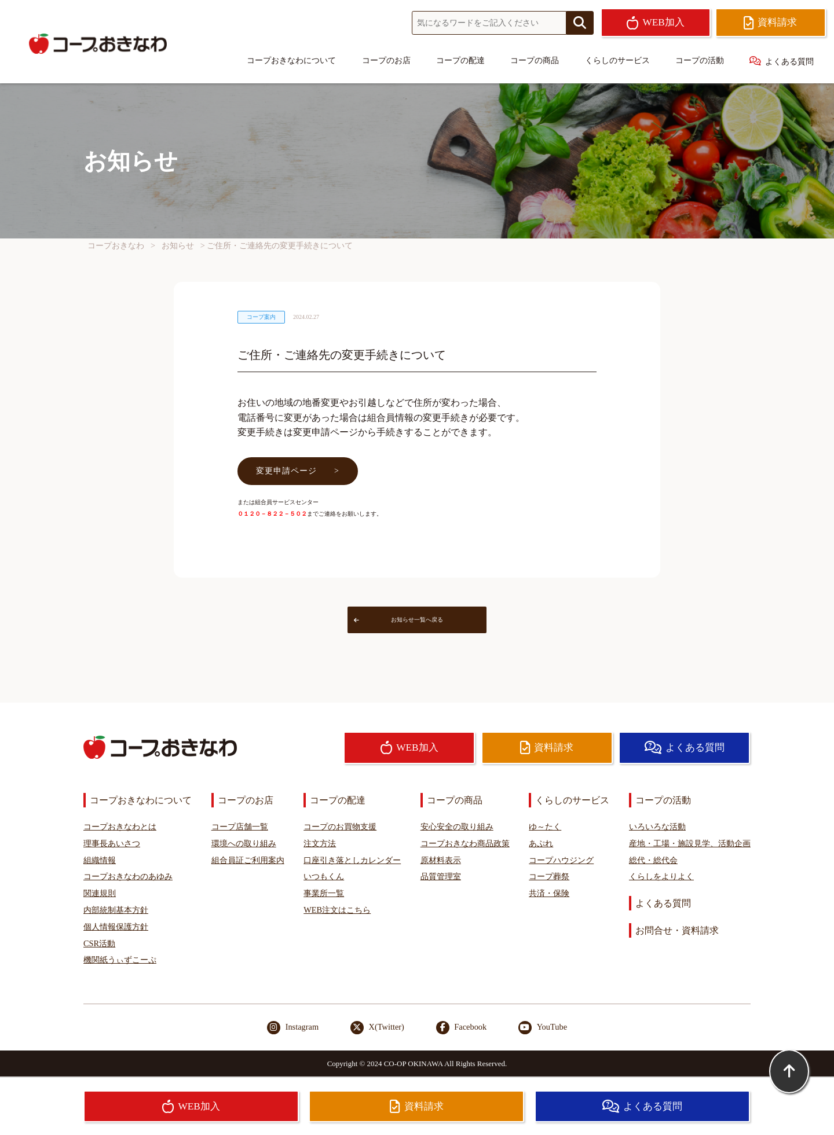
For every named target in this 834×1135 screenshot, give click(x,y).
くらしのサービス (617, 60)
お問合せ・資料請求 (677, 930)
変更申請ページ (286, 471)
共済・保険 (549, 893)
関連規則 (99, 893)
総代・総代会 (653, 860)
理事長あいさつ (111, 843)
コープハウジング (561, 860)
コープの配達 (460, 60)
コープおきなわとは (119, 826)
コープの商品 (534, 60)
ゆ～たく (545, 826)
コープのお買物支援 (339, 826)
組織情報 (99, 860)
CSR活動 (99, 943)
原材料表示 (440, 860)
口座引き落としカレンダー (352, 860)
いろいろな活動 (657, 826)
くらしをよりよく (661, 876)
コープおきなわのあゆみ (128, 876)
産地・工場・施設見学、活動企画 (690, 843)
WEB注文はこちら (337, 909)
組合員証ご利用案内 (247, 860)
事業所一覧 (323, 893)
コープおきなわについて (291, 60)
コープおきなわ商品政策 (465, 843)
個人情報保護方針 (115, 926)
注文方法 (319, 843)
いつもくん (323, 876)
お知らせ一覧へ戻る (398, 619)
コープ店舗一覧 (239, 826)
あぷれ (541, 843)
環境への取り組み (243, 843)
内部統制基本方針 (115, 909)
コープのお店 (386, 60)
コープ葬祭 (549, 876)
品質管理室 (440, 876)
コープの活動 (699, 60)
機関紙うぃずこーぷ (119, 959)
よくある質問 (781, 61)
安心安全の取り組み (456, 826)
